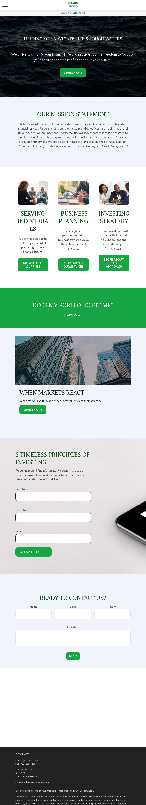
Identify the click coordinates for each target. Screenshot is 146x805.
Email (18, 531)
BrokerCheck (86, 790)
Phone (112, 606)
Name (33, 606)
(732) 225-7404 (31, 760)
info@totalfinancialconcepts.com (32, 782)
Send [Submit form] (73, 656)
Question (73, 627)
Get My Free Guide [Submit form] (33, 552)
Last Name (22, 510)
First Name (22, 489)
